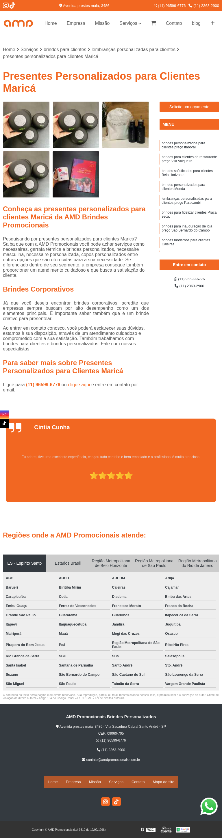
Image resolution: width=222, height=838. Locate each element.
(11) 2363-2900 (203, 5)
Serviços (128, 23)
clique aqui (79, 386)
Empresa (76, 23)
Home (51, 23)
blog (196, 23)
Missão (102, 23)
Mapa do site (163, 782)
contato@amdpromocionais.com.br (111, 761)
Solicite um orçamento (189, 108)
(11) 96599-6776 (170, 5)
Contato (174, 23)
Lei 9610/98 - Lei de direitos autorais (100, 699)
